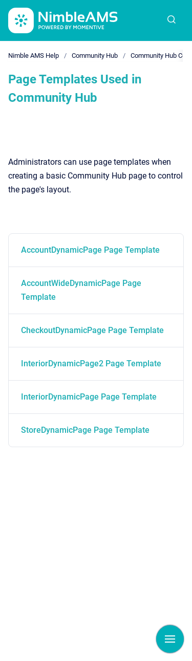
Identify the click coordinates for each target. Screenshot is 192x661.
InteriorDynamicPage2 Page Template (91, 363)
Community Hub (95, 55)
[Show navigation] (170, 639)
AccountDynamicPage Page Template (90, 250)
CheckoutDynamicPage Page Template (92, 330)
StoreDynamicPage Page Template (85, 430)
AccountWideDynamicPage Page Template (81, 290)
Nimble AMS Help (33, 55)
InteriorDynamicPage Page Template (89, 397)
